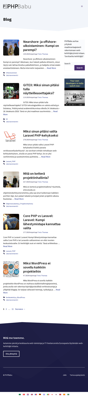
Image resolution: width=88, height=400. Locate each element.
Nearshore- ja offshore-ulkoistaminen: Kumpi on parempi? (41, 46)
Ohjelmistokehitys (13, 204)
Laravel (8, 161)
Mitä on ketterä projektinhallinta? (36, 175)
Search (67, 63)
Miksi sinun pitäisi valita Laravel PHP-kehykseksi (40, 133)
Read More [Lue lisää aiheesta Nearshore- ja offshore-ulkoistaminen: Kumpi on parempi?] (51, 68)
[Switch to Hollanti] (28, 394)
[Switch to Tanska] (24, 394)
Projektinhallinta (26, 204)
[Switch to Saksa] (40, 394)
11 (13, 309)
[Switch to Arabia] (20, 394)
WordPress (21, 297)
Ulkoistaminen (11, 73)
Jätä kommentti (12, 75)
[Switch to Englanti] (32, 394)
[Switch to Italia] (48, 394)
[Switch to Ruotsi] (68, 394)
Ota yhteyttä (11, 354)
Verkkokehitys (11, 297)
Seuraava (20, 309)
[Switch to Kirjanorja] (60, 394)
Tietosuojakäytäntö (77, 375)
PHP (13, 161)
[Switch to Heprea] (44, 394)
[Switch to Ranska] (36, 394)
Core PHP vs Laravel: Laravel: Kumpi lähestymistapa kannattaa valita (41, 222)
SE (7, 119)
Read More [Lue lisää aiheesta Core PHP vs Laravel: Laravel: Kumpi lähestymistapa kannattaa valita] (7, 246)
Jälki (65, 375)
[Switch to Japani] (52, 394)
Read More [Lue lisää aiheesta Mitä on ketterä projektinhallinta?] (19, 199)
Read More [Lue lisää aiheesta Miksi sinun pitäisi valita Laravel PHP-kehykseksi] (45, 156)
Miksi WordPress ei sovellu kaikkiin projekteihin (36, 267)
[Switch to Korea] (56, 394)
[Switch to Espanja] (64, 394)
